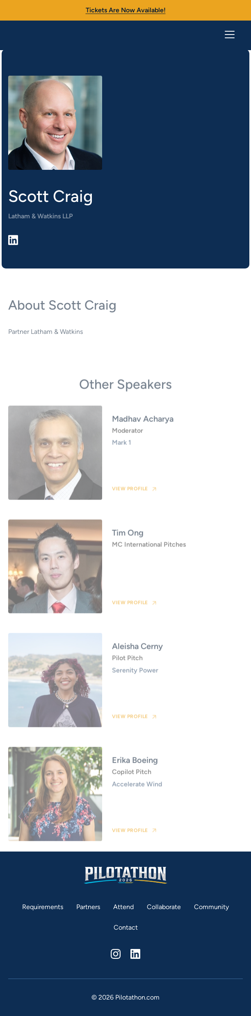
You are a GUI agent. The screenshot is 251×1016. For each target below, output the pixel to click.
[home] (41, 34)
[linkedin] (135, 954)
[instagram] (116, 954)
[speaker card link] (125, 457)
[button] (228, 34)
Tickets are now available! (126, 10)
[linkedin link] (13, 239)
